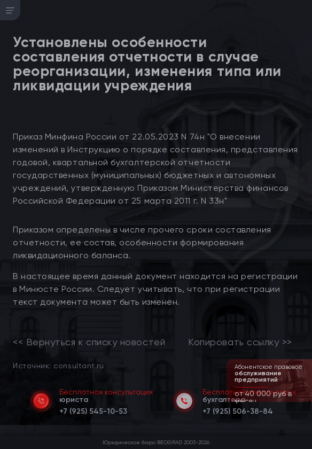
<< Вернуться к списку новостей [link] (89, 342)
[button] (305, 401)
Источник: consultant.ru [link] (58, 365)
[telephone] (93, 409)
